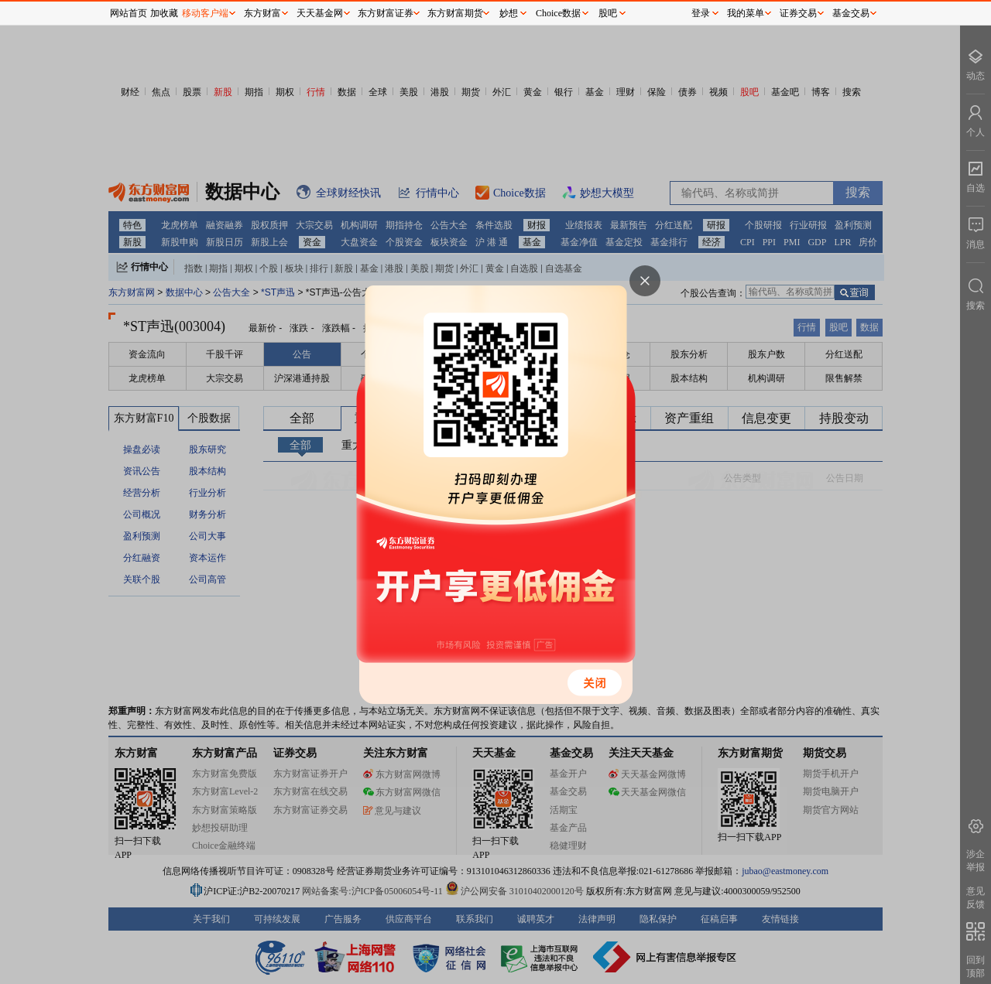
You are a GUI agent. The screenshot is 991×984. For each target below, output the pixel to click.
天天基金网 (320, 13)
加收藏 (164, 13)
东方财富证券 (385, 13)
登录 (700, 13)
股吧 (607, 13)
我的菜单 (745, 13)
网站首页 (128, 13)
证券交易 (798, 13)
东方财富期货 (455, 13)
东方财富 (262, 13)
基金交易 (850, 13)
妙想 (508, 13)
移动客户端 (205, 13)
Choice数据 (558, 13)
